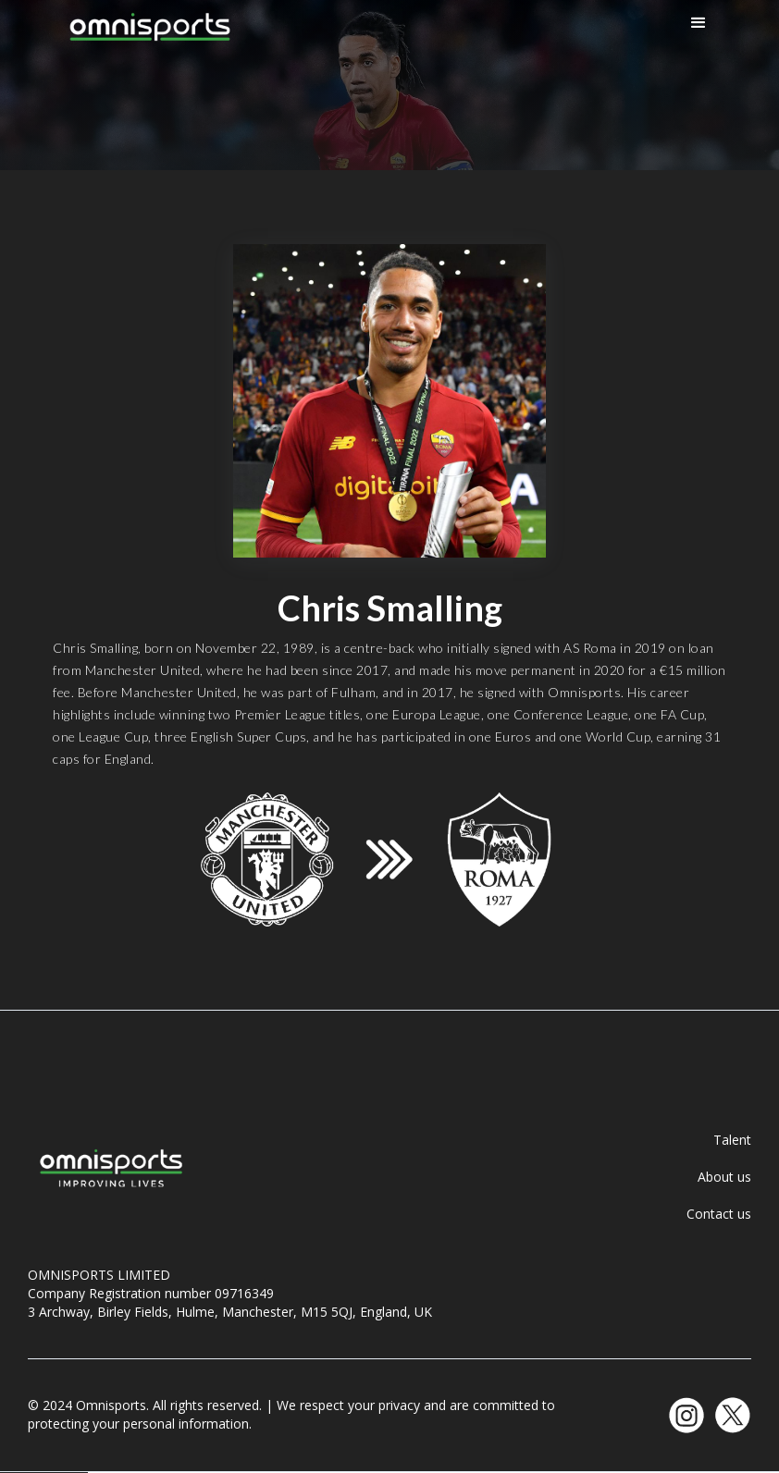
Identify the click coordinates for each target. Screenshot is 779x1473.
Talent (732, 1139)
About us (724, 1176)
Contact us (718, 1213)
